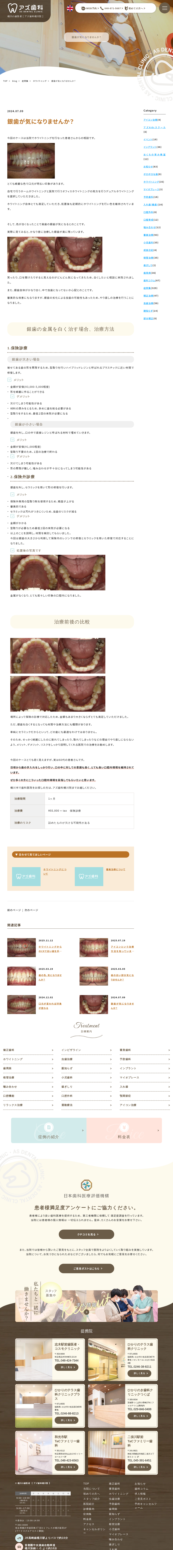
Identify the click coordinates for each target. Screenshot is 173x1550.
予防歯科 (125, 1059)
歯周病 (7, 1068)
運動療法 (67, 1105)
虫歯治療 (67, 1059)
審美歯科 (125, 1050)
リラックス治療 (13, 1105)
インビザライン (71, 1050)
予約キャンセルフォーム (146, 1506)
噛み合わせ (10, 1086)
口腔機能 (8, 1096)
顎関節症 (125, 1096)
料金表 (87, 1519)
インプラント (128, 1068)
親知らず (67, 1068)
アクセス (88, 1524)
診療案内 (88, 1509)
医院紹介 (88, 1504)
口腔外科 (67, 1096)
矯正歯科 (8, 1050)
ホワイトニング (40, 81)
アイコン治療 (128, 1105)
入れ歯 (124, 1086)
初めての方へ (133, 8)
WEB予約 (89, 8)
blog (14, 81)
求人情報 (140, 1493)
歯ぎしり (67, 1086)
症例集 (25, 81)
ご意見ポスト (143, 1498)
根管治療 (8, 1077)
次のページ (31, 910)
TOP (5, 81)
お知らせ (140, 1483)
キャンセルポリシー (94, 1531)
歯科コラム (142, 1488)
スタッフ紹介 (91, 1498)
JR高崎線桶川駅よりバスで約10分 (46, 1538)
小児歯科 (67, 1077)
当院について (91, 1488)
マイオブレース (129, 1077)
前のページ (14, 910)
